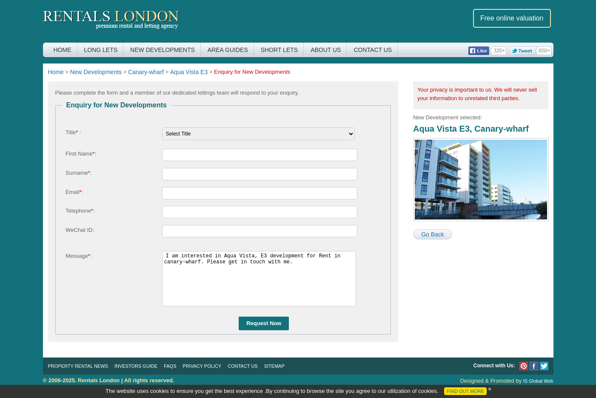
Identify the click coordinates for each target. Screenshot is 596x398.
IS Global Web (538, 381)
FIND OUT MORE (465, 391)
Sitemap (274, 366)
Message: (78, 256)
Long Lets (101, 49)
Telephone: (80, 211)
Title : (73, 132)
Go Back (432, 234)
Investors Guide (135, 366)
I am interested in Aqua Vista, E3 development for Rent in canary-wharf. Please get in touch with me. (259, 278)
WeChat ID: (80, 230)
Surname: (78, 173)
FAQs (170, 366)
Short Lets (279, 49)
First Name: (81, 153)
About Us (326, 49)
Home (62, 49)
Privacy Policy (202, 366)
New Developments (162, 49)
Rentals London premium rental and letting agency (111, 21)
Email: (74, 192)
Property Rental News (78, 366)
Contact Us (373, 49)
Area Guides (228, 49)
